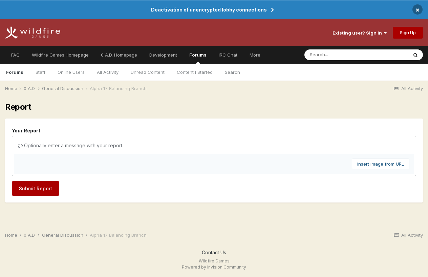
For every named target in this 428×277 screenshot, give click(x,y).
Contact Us (214, 252)
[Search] (342, 54)
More (255, 55)
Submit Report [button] (35, 188)
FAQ (15, 55)
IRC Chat (228, 55)
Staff (40, 72)
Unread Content (148, 72)
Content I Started (195, 72)
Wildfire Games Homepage (60, 55)
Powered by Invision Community (214, 267)
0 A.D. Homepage (119, 55)
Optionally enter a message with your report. (70, 145)
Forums (198, 58)
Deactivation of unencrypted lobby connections (209, 10)
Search (232, 72)
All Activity (108, 72)
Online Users (71, 72)
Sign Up (408, 32)
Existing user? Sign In (360, 33)
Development (163, 55)
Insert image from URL (380, 164)
